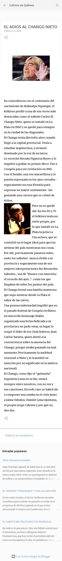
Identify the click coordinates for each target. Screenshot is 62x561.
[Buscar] (57, 5)
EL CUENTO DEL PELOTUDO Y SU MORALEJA (26, 521)
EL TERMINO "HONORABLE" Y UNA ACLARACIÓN (29, 491)
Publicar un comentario (19, 435)
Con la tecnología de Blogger (31, 556)
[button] (6, 37)
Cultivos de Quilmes (21, 5)
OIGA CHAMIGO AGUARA (16, 460)
